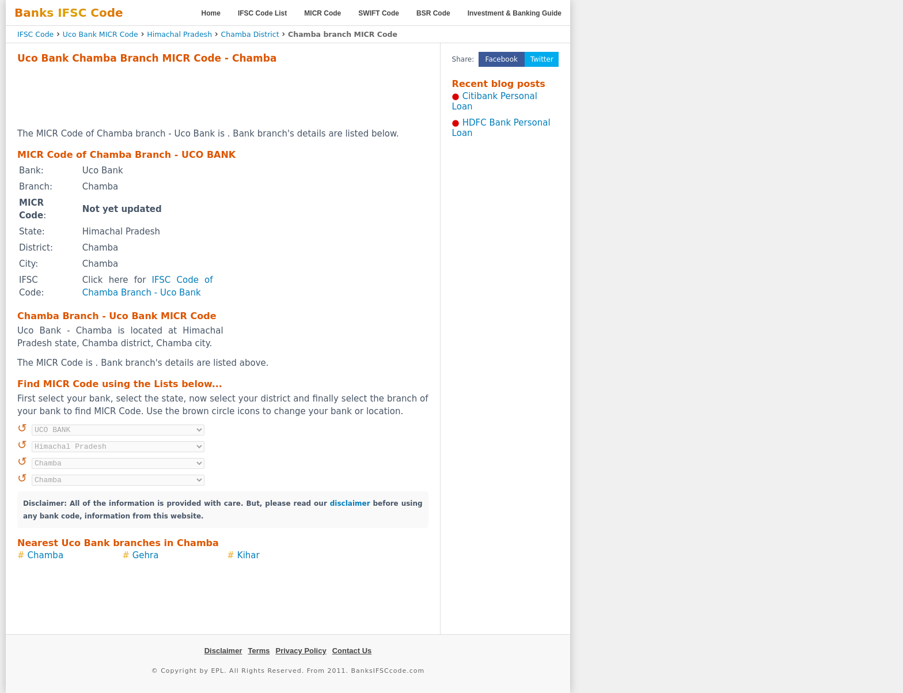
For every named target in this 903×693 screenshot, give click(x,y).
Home (211, 13)
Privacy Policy (301, 650)
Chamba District (250, 34)
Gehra (145, 555)
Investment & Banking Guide (514, 13)
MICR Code (322, 13)
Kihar (248, 555)
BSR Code (433, 13)
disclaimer (350, 503)
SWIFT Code (378, 13)
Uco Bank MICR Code (100, 34)
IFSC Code (35, 34)
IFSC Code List (262, 13)
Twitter (541, 59)
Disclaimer (223, 650)
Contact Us (352, 650)
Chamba (46, 555)
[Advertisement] (222, 96)
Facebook (501, 59)
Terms (259, 650)
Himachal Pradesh (179, 34)
